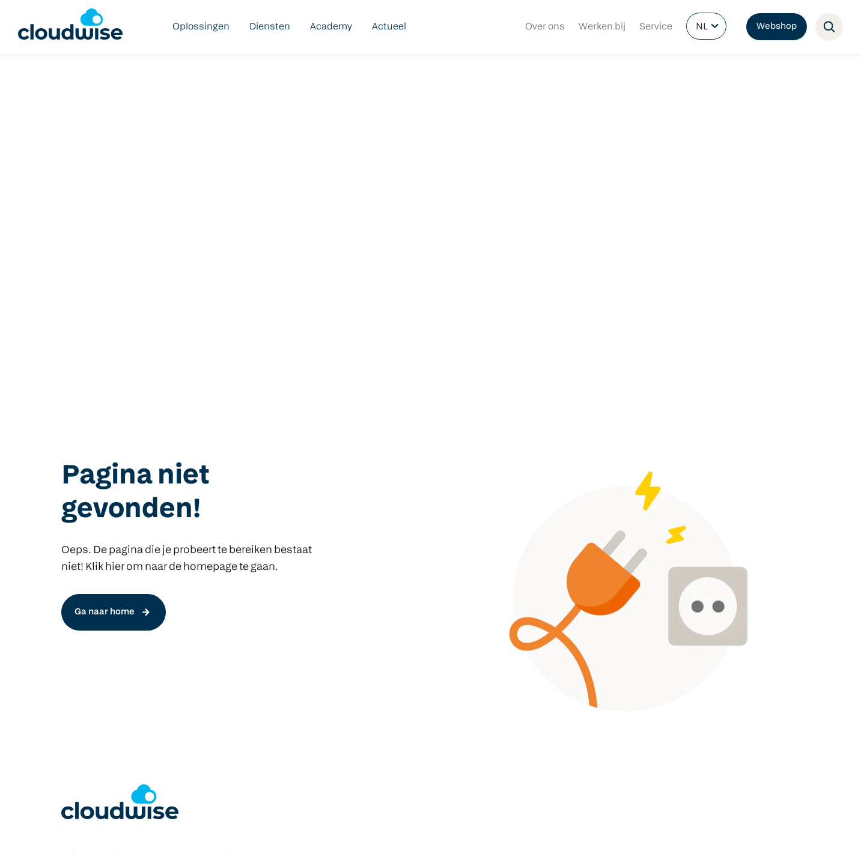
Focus (228, 580)
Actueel (389, 27)
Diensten (269, 27)
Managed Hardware (105, 561)
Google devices (553, 522)
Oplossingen (201, 27)
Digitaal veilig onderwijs (113, 484)
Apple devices (550, 542)
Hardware (541, 465)
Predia (533, 484)
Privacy (224, 832)
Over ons (545, 27)
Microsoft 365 (397, 522)
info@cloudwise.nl (102, 735)
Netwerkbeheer (95, 522)
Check (228, 542)
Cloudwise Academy (106, 580)
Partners (263, 832)
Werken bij (602, 27)
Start (225, 522)
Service (655, 27)
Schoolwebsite (400, 542)
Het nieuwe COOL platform (273, 503)
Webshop (776, 26)
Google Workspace (408, 503)
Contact (304, 832)
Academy (331, 27)
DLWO (74, 503)
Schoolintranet (400, 561)
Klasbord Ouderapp (410, 484)
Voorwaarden (175, 832)
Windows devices (558, 503)
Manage (232, 561)
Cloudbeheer (90, 542)
